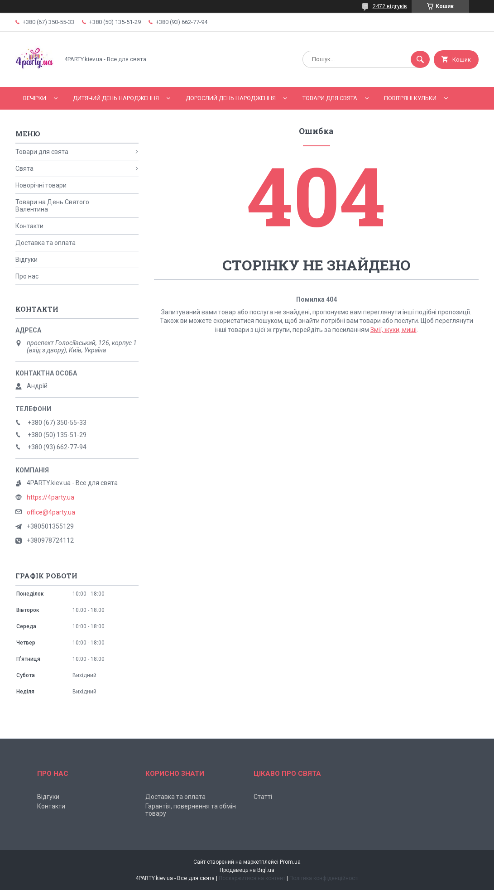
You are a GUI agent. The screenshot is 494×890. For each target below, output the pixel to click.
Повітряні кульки (410, 98)
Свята (24, 168)
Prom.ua (290, 862)
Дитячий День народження (116, 98)
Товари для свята (329, 98)
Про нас (26, 276)
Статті (263, 796)
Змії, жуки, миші (393, 329)
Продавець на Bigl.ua (247, 870)
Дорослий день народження (231, 98)
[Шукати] (420, 59)
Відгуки (26, 259)
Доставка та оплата (45, 242)
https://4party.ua (50, 497)
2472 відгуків (390, 6)
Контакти (29, 226)
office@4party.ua (51, 512)
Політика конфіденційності (324, 878)
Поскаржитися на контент (252, 878)
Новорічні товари (41, 185)
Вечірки (34, 98)
